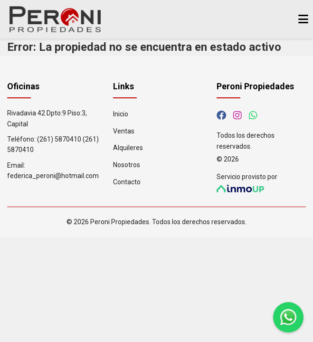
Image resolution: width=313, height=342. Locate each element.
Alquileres (128, 148)
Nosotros (126, 165)
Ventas (123, 131)
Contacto (127, 182)
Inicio (120, 114)
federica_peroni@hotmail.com (53, 176)
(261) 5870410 (59, 139)
